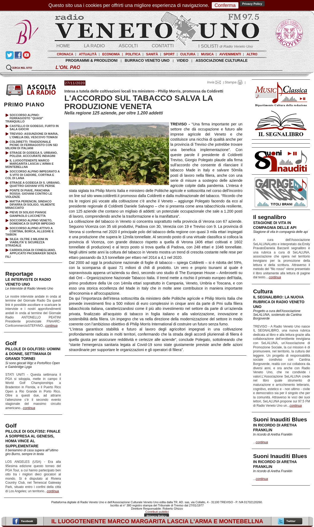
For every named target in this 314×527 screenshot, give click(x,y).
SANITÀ (152, 54)
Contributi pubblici (156, 511)
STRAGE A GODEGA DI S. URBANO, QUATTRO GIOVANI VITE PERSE (35, 184)
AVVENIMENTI (230, 54)
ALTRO (251, 54)
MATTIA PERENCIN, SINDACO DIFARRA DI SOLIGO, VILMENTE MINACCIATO (30, 204)
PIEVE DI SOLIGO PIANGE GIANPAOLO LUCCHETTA (28, 214)
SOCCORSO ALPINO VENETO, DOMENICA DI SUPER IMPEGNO (32, 222)
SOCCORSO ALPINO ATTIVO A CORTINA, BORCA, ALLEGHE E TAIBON (29, 231)
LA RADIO (94, 45)
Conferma (225, 5)
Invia (215, 82)
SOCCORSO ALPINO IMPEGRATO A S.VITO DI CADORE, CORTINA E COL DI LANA (32, 174)
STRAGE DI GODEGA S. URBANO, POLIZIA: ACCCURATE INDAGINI (33, 154)
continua (275, 277)
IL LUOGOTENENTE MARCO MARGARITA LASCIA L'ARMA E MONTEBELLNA (29, 163)
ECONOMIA (111, 54)
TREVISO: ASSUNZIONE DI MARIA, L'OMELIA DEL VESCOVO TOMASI (34, 135)
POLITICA (132, 54)
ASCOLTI (128, 45)
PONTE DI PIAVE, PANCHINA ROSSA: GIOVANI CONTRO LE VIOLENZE (28, 193)
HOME (63, 45)
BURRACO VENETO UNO (147, 60)
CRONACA (65, 54)
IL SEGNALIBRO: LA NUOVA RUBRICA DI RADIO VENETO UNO (278, 302)
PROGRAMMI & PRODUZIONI (91, 60)
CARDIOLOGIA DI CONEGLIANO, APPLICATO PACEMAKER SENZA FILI (31, 253)
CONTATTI (163, 45)
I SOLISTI (225, 46)
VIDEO (183, 60)
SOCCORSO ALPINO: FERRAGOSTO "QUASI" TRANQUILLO (24, 118)
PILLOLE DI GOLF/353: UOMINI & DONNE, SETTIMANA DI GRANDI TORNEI (32, 354)
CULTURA (187, 54)
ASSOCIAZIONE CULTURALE (221, 60)
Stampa (234, 82)
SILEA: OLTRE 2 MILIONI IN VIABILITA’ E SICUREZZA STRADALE (26, 242)
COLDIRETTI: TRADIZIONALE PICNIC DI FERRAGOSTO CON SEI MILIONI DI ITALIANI (31, 145)
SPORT (169, 54)
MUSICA (207, 54)
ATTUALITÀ (87, 54)
